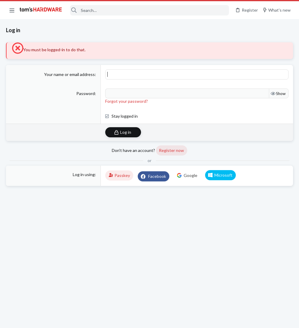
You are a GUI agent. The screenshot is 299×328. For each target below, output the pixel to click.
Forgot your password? (126, 101)
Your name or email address (69, 74)
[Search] (149, 10)
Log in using (84, 174)
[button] (12, 10)
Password (85, 93)
